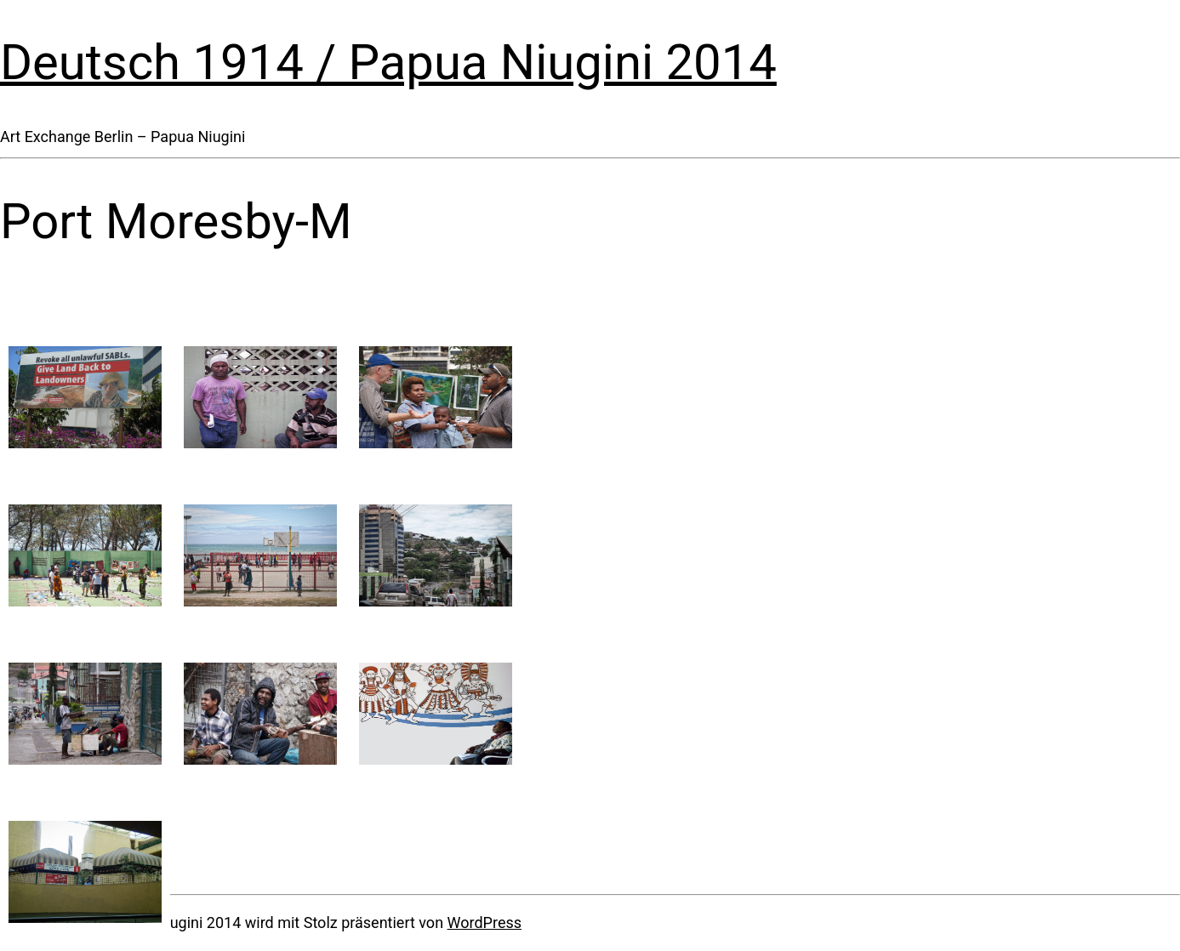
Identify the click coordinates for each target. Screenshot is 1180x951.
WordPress (484, 922)
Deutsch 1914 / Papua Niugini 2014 (388, 62)
